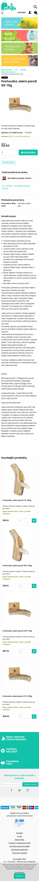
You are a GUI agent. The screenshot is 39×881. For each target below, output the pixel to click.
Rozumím (19, 876)
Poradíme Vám (10, 762)
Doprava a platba (19, 853)
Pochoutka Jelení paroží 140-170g (17, 631)
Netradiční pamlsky (8, 72)
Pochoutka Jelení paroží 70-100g (17, 500)
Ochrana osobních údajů (19, 846)
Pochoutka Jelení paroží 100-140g (17, 565)
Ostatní (5, 188)
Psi (16, 70)
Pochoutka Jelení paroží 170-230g (17, 696)
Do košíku (28, 152)
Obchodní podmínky (19, 849)
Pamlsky (23, 70)
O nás (19, 836)
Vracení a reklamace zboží (20, 843)
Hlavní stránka (6, 70)
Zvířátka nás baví (9, 750)
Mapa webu (19, 839)
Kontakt (22, 12)
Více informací (19, 872)
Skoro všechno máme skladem (13, 738)
